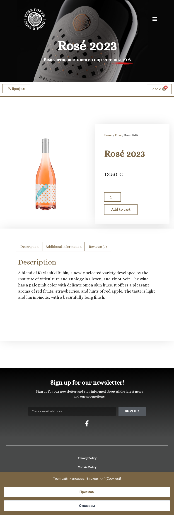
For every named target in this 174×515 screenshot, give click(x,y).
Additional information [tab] (64, 247)
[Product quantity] (112, 197)
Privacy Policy (87, 458)
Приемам (87, 492)
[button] (154, 19)
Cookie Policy (87, 467)
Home (108, 135)
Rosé (118, 135)
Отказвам (87, 506)
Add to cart (120, 209)
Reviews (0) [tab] (98, 247)
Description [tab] (29, 247)
